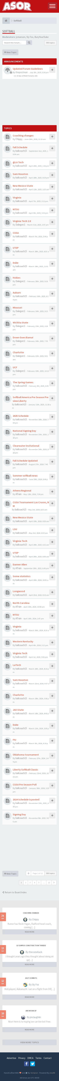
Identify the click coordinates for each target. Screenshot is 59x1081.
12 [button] (49, 882)
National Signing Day (24, 430)
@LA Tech (18, 162)
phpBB (52, 1072)
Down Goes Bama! (23, 337)
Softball (8, 31)
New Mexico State (23, 185)
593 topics (50, 42)
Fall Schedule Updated (25, 460)
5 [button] (38, 882)
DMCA (30, 1058)
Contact (48, 1058)
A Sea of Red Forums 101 (27, 75)
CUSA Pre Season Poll (25, 784)
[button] (54, 882)
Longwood (19, 591)
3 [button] (30, 882)
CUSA (16, 232)
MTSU (16, 209)
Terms (38, 1058)
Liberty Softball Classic (25, 769)
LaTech (17, 665)
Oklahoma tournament (26, 754)
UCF (15, 367)
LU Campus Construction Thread (31, 945)
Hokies (16, 277)
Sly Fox (29, 36)
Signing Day (19, 814)
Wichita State (20, 322)
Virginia (17, 197)
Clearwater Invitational (26, 445)
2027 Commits (31, 978)
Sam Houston (20, 174)
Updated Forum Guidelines (28, 68)
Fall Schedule (20, 147)
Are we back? (31, 1011)
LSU (15, 529)
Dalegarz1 (20, 224)
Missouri (17, 307)
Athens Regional (22, 490)
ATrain (19, 494)
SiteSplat (34, 1072)
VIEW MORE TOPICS (29, 1042)
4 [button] (34, 882)
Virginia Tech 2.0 (22, 221)
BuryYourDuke (41, 36)
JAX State (18, 709)
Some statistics (21, 576)
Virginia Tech (20, 540)
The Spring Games (23, 382)
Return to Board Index (14, 892)
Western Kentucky (23, 641)
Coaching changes (23, 135)
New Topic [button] (10, 52)
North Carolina (21, 602)
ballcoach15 (21, 150)
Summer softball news (25, 475)
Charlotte (18, 352)
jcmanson (20, 36)
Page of (38, 873)
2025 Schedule (21, 415)
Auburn (17, 292)
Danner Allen (20, 564)
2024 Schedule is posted (26, 799)
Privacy (21, 1058)
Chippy (19, 139)
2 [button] (25, 882)
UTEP (16, 247)
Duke (15, 262)
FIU (14, 739)
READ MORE (29, 932)
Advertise (11, 1058)
